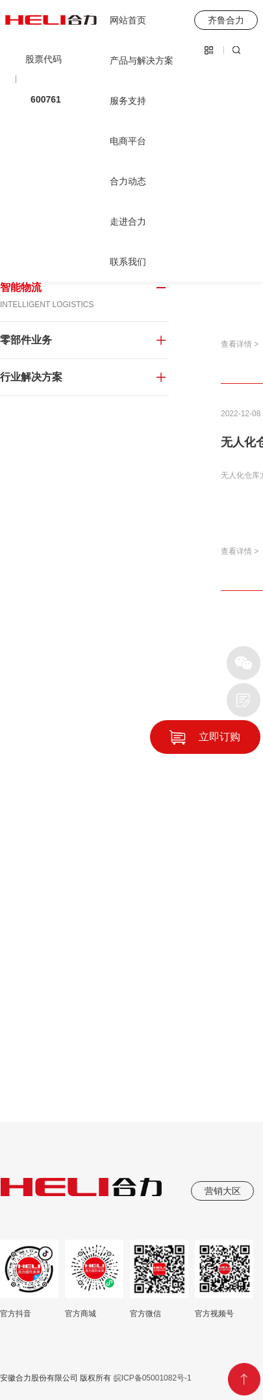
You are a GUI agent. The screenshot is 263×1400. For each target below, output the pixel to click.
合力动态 (128, 181)
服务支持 (128, 100)
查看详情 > (239, 344)
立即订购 (219, 736)
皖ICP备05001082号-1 (151, 1377)
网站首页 (128, 20)
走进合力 (128, 221)
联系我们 (128, 261)
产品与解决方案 (141, 60)
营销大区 (223, 1191)
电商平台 (128, 141)
